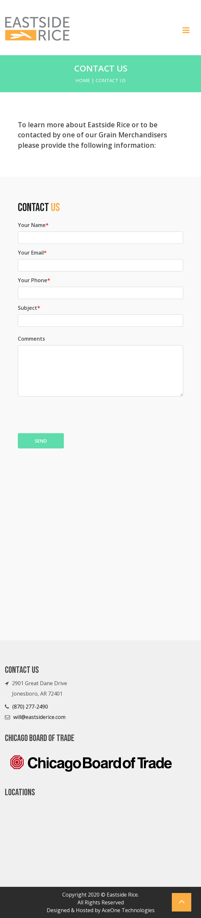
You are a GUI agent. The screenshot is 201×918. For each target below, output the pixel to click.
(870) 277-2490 (30, 706)
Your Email (32, 252)
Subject (29, 307)
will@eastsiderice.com (39, 717)
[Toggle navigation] (186, 32)
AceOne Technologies (128, 910)
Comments (31, 338)
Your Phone (34, 280)
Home (82, 80)
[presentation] (67, 414)
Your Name (33, 225)
